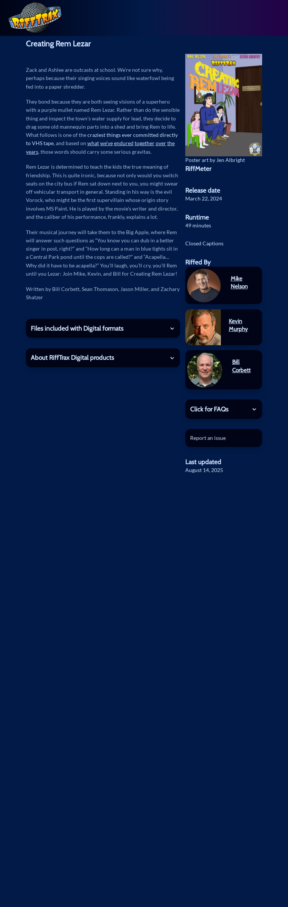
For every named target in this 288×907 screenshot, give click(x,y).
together (144, 143)
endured (124, 143)
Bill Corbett (241, 366)
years (32, 151)
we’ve (106, 143)
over (161, 143)
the (171, 143)
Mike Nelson (239, 282)
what (93, 143)
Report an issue (208, 438)
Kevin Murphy (238, 325)
